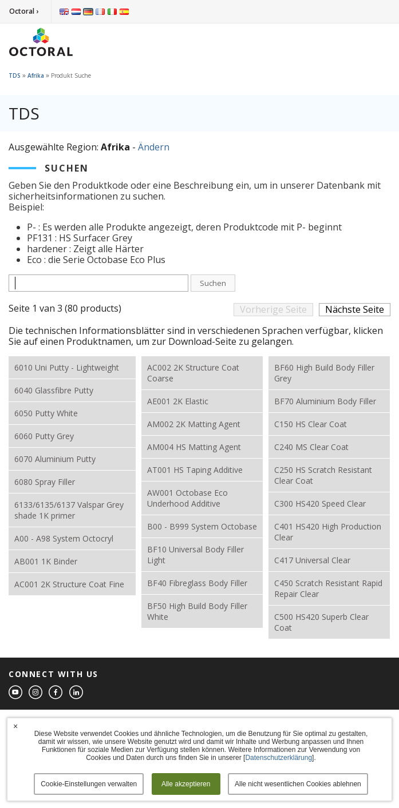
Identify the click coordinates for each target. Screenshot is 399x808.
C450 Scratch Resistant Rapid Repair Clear (328, 588)
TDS (15, 75)
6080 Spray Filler (44, 481)
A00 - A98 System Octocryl (63, 538)
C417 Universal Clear (312, 560)
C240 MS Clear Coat (311, 446)
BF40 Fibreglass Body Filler (197, 583)
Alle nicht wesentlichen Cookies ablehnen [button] (298, 784)
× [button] (15, 726)
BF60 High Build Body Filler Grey (324, 373)
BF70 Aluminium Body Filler (325, 401)
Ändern (153, 147)
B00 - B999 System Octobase (202, 526)
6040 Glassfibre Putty (53, 390)
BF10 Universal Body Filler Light (195, 555)
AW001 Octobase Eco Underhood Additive (187, 498)
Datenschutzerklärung (278, 758)
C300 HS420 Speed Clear (320, 503)
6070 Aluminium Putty (55, 458)
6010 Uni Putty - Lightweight (66, 367)
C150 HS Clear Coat (310, 424)
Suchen (213, 283)
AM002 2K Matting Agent (193, 424)
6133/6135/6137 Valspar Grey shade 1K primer (69, 510)
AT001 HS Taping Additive (195, 469)
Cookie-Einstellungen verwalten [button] (89, 784)
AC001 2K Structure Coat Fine (69, 584)
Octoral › (23, 11)
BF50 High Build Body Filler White (197, 611)
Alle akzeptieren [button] (185, 784)
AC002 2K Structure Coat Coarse (193, 373)
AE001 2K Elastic (177, 401)
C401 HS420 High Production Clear (327, 532)
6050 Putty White (46, 413)
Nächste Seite (354, 309)
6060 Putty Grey (44, 436)
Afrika (35, 75)
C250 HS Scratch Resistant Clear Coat (323, 475)
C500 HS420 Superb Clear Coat (321, 622)
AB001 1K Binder (45, 561)
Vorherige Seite (273, 309)
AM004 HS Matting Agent (194, 446)
